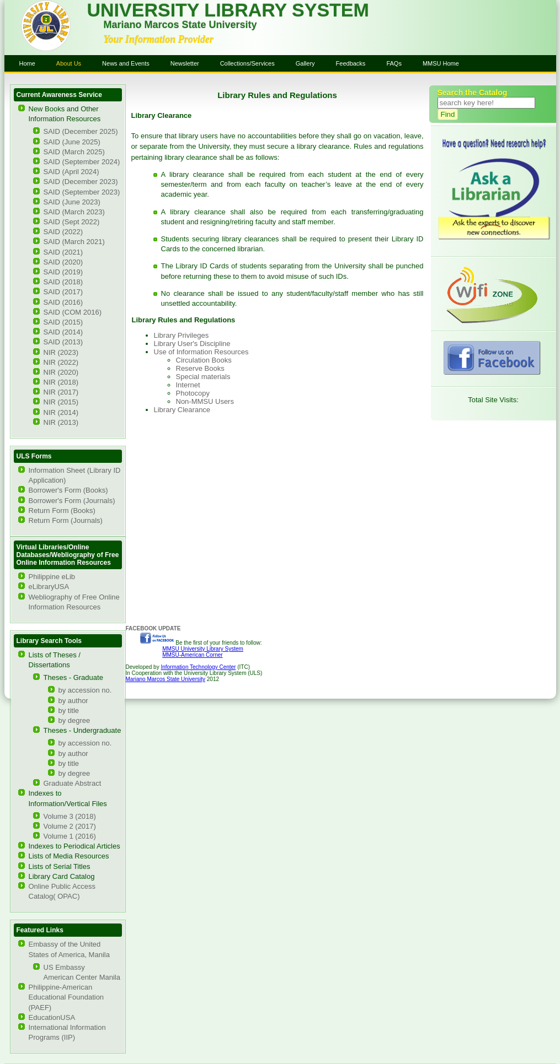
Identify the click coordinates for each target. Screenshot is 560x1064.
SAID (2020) (63, 262)
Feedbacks (351, 63)
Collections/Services (247, 63)
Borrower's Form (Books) (68, 490)
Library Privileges (181, 335)
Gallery (305, 63)
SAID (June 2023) (72, 202)
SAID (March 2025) (74, 152)
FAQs (394, 63)
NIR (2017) (61, 392)
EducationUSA (52, 1017)
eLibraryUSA (49, 586)
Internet (188, 385)
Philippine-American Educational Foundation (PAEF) (66, 997)
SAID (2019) (63, 272)
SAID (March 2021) (74, 241)
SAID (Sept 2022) (72, 222)
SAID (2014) (63, 332)
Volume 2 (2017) (70, 826)
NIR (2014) (61, 412)
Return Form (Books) (62, 510)
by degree (74, 720)
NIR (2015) (61, 402)
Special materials (203, 376)
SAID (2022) (63, 232)
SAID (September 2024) (82, 162)
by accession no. (85, 690)
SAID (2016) (63, 302)
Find (448, 114)
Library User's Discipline (192, 343)
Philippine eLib (52, 576)
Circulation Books (204, 360)
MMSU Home (441, 63)
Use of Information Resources (201, 352)
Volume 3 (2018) (70, 816)
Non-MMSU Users (205, 401)
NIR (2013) (61, 422)
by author (73, 700)
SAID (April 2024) (71, 172)
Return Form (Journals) (66, 520)
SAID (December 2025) (81, 131)
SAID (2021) (63, 252)
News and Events (126, 63)
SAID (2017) (63, 292)
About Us (68, 63)
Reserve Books (200, 368)
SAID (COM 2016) (73, 312)
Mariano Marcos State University (166, 679)
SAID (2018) (63, 282)
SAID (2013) (63, 342)
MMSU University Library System (202, 649)
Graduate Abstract (73, 783)
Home (27, 63)
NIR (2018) (61, 382)
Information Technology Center (198, 667)
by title (68, 710)
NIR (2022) (61, 362)
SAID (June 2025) (72, 142)
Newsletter (184, 63)
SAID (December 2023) (81, 181)
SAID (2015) (63, 322)
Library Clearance (182, 410)
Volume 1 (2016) (70, 836)
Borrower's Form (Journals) (72, 500)
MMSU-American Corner (192, 655)
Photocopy (193, 393)
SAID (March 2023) (74, 212)
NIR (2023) (61, 352)
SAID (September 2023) (82, 192)
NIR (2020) (61, 372)
